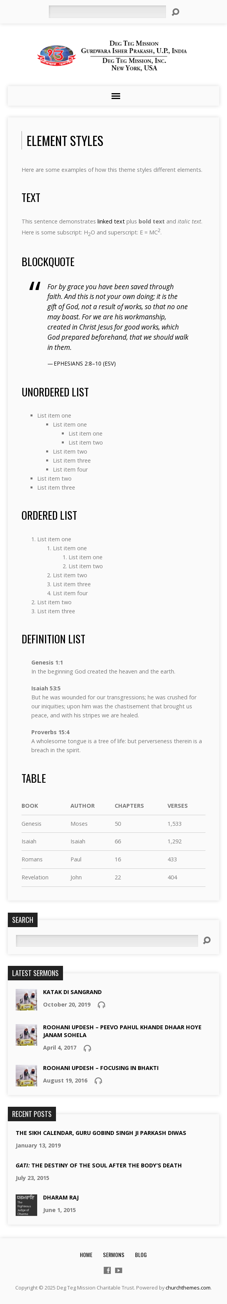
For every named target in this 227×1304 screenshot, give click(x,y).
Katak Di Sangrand (72, 992)
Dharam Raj (61, 1197)
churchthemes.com (188, 1287)
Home (86, 1254)
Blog (141, 1254)
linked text (111, 221)
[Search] (107, 11)
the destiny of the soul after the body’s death (99, 1165)
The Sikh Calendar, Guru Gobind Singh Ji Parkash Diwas (101, 1132)
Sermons (113, 1254)
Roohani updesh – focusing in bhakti (101, 1068)
